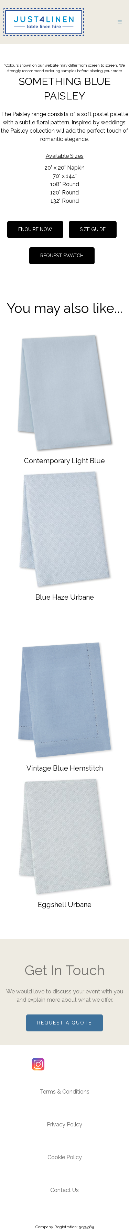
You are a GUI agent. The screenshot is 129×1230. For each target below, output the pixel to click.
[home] (42, 22)
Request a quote (64, 1023)
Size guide (93, 229)
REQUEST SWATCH (62, 255)
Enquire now (35, 229)
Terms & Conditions (64, 1091)
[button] (119, 21)
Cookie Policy (64, 1157)
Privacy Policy (64, 1124)
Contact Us (64, 1190)
